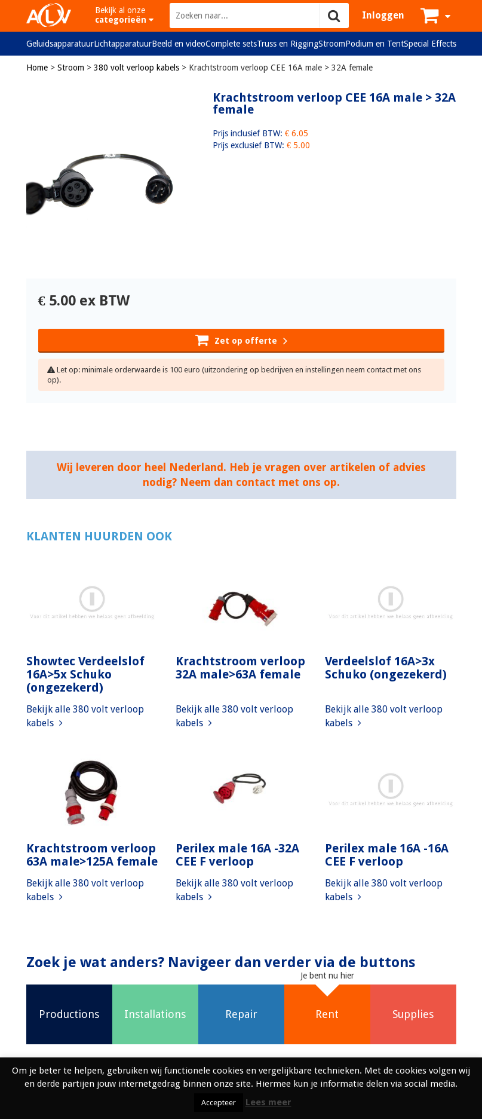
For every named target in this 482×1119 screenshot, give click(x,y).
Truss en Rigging (287, 43)
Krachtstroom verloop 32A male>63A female (240, 667)
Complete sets (231, 43)
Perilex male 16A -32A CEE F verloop (237, 855)
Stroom (331, 43)
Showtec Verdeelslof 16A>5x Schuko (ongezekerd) (85, 674)
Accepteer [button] (218, 1102)
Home (37, 67)
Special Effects (430, 43)
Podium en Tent (374, 43)
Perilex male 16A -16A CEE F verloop (387, 855)
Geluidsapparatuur (60, 43)
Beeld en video (178, 43)
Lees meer (268, 1102)
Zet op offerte (241, 339)
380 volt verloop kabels (136, 67)
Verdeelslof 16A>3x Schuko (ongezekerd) (386, 667)
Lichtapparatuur (123, 43)
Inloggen (383, 15)
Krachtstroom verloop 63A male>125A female (92, 855)
